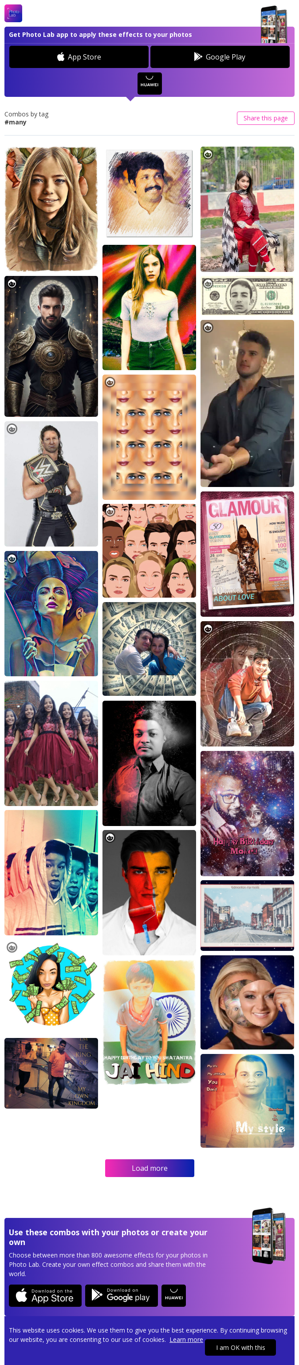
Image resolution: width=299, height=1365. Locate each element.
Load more (150, 1168)
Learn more (186, 1339)
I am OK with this (240, 1347)
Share (266, 118)
